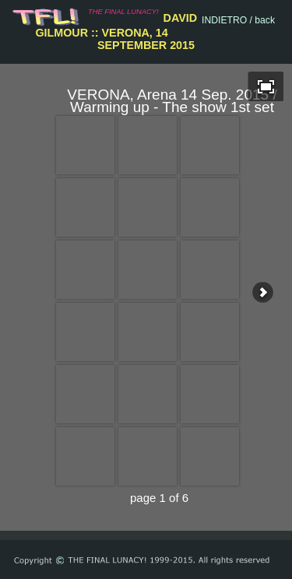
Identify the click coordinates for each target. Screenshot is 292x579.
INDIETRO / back (238, 20)
